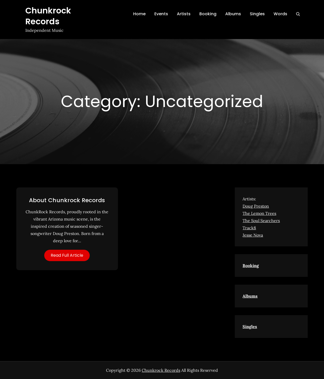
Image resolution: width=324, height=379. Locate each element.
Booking (207, 14)
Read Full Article (67, 255)
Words (280, 14)
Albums (233, 14)
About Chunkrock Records (67, 200)
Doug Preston (256, 206)
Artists (184, 14)
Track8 (249, 227)
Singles (257, 14)
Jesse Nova (253, 235)
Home (139, 14)
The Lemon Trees (259, 213)
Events (161, 14)
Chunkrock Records (48, 16)
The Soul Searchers (261, 220)
